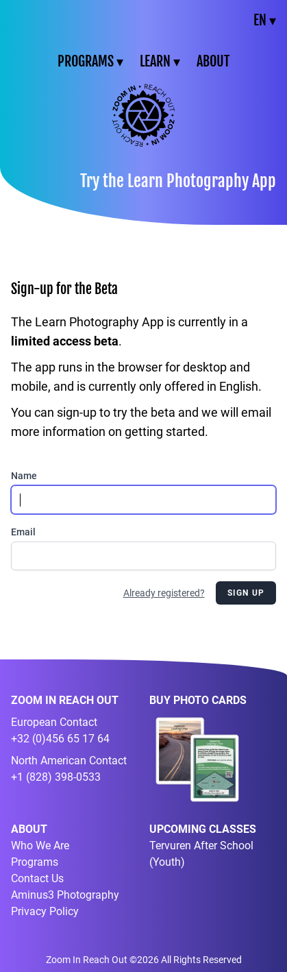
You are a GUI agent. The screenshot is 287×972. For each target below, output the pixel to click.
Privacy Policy (45, 911)
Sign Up (245, 593)
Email (23, 531)
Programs (34, 861)
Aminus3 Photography (65, 894)
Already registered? (164, 592)
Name (24, 475)
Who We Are (40, 845)
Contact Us (37, 878)
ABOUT (213, 61)
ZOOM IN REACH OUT (64, 700)
